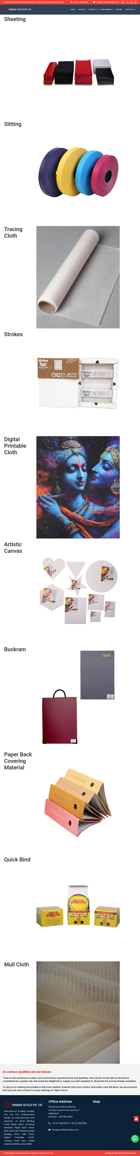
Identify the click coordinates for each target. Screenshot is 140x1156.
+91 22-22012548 (79, 2)
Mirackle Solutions (127, 1153)
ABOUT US (81, 9)
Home (73, 9)
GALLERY (119, 9)
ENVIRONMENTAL (107, 9)
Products (93, 9)
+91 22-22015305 (78, 1123)
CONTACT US (130, 9)
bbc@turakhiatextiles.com (105, 2)
